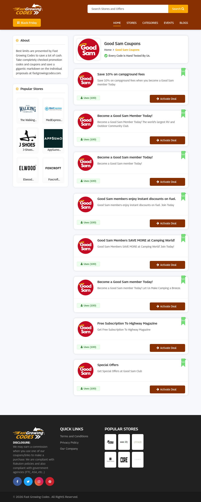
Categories (150, 22)
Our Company (69, 448)
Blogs (184, 22)
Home (117, 22)
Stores (132, 22)
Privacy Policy (69, 442)
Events (169, 22)
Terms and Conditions (74, 436)
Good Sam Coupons (127, 49)
